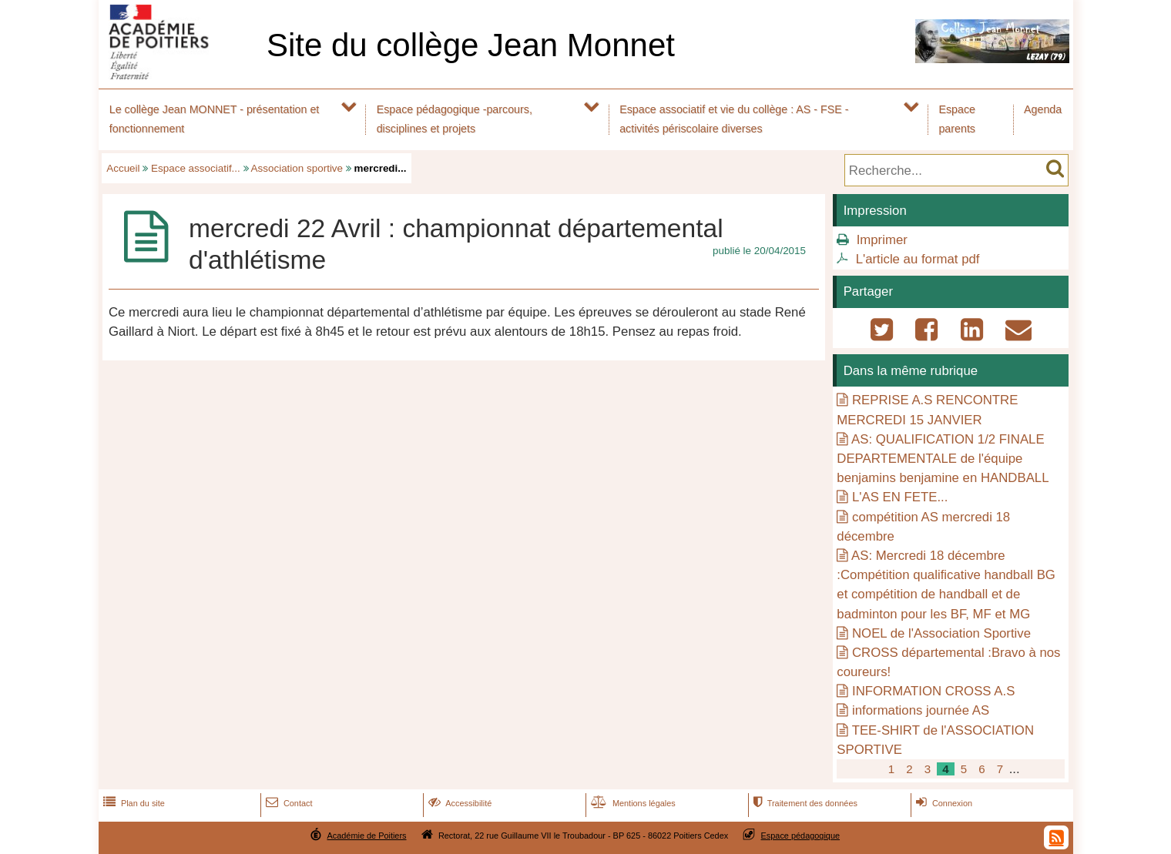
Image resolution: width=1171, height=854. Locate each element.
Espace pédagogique (801, 835)
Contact (288, 803)
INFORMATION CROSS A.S (933, 691)
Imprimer (882, 240)
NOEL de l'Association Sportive (941, 633)
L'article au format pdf (918, 259)
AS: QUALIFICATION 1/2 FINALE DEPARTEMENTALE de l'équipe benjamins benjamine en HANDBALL (943, 458)
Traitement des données (803, 803)
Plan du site (132, 803)
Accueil (122, 168)
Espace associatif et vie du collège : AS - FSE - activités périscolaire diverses (733, 119)
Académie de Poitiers (366, 835)
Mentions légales (632, 803)
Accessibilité (458, 803)
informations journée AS (920, 710)
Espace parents (956, 119)
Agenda (1043, 109)
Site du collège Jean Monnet (471, 45)
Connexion (942, 803)
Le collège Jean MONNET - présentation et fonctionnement (214, 119)
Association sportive (297, 168)
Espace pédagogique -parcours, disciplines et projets (454, 119)
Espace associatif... (195, 168)
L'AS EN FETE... (900, 497)
